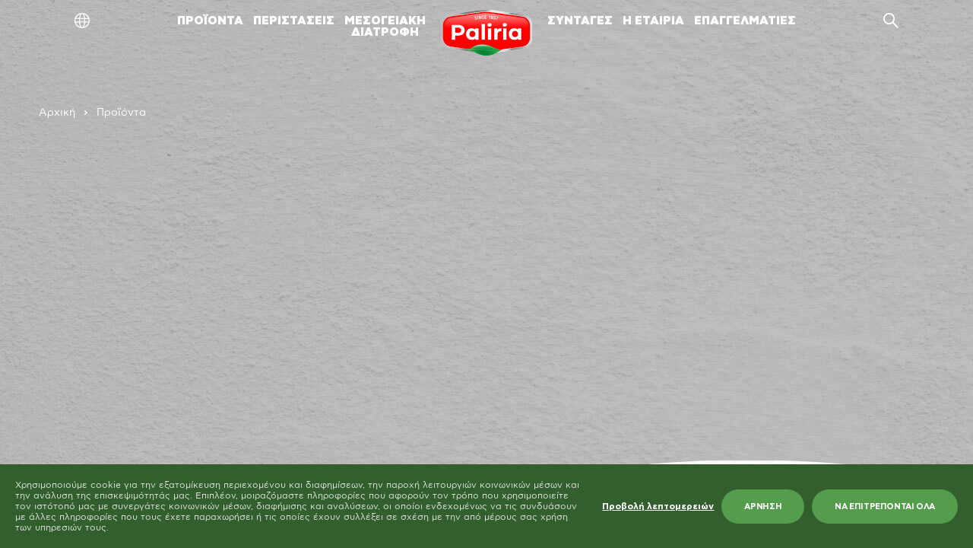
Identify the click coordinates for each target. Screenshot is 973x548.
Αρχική (57, 112)
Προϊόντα (121, 112)
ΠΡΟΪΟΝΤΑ (210, 21)
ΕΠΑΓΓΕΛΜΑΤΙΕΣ (745, 21)
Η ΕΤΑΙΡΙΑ (653, 21)
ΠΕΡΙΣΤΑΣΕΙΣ (293, 21)
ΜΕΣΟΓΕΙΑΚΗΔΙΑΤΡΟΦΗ (385, 26)
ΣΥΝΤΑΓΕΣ (580, 21)
